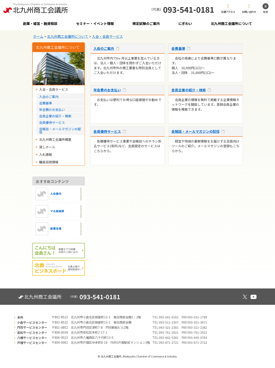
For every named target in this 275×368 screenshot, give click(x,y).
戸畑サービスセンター (32, 342)
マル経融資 (49, 211)
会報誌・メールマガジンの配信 (195, 131)
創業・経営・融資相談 (40, 23)
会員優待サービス (107, 131)
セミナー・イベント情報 (95, 23)
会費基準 (178, 48)
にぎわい (185, 23)
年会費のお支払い (107, 89)
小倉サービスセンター (32, 322)
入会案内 (48, 194)
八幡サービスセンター (32, 338)
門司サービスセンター (32, 327)
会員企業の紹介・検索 (188, 89)
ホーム (38, 36)
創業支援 (48, 228)
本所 (20, 317)
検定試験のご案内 (146, 23)
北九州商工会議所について (231, 23)
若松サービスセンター (32, 332)
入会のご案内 (103, 48)
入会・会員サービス (107, 36)
